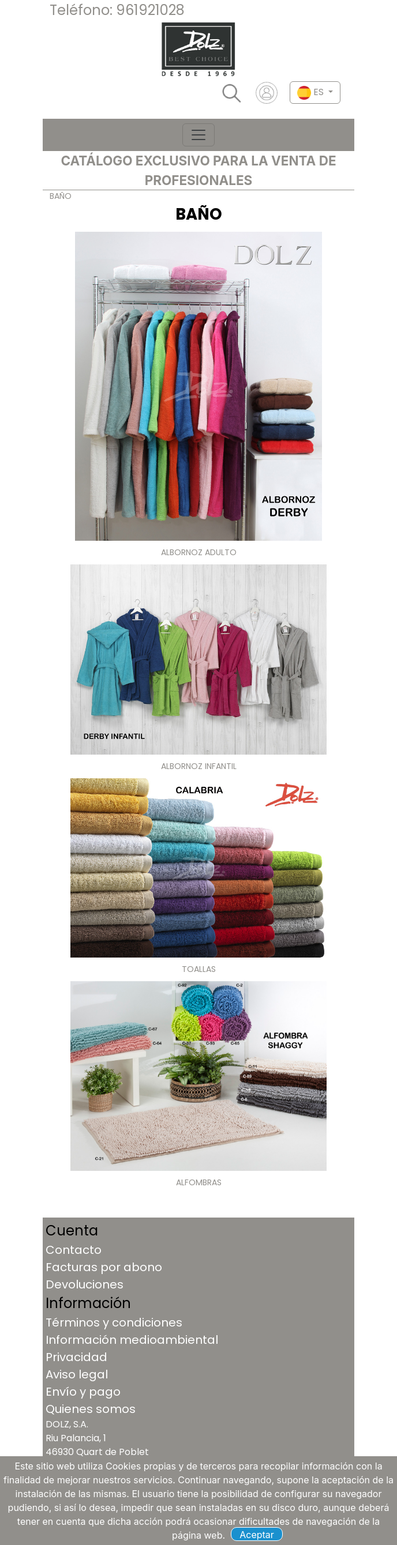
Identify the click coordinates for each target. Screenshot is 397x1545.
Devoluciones (84, 1284)
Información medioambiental (132, 1340)
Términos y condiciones (114, 1322)
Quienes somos (91, 1409)
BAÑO (61, 196)
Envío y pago (83, 1392)
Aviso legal (77, 1374)
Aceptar (256, 1534)
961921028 (150, 10)
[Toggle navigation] (198, 134)
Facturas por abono (104, 1267)
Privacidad (76, 1357)
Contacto (74, 1250)
